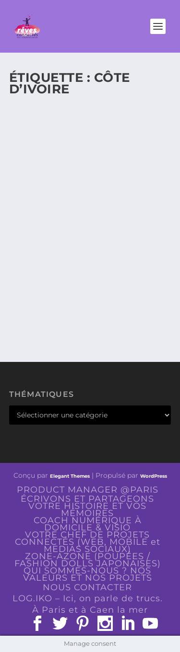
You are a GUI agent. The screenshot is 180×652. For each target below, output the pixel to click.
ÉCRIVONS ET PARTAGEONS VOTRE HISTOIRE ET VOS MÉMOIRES (87, 506)
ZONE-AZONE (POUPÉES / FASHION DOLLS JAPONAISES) (87, 560)
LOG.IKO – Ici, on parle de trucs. (87, 598)
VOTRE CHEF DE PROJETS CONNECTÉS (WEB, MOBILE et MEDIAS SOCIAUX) (87, 541)
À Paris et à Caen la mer (90, 610)
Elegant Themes (70, 476)
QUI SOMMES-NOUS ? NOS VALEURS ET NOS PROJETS (87, 574)
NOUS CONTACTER (87, 587)
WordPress (153, 476)
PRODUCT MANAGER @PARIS (87, 489)
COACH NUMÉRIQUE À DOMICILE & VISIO (88, 524)
